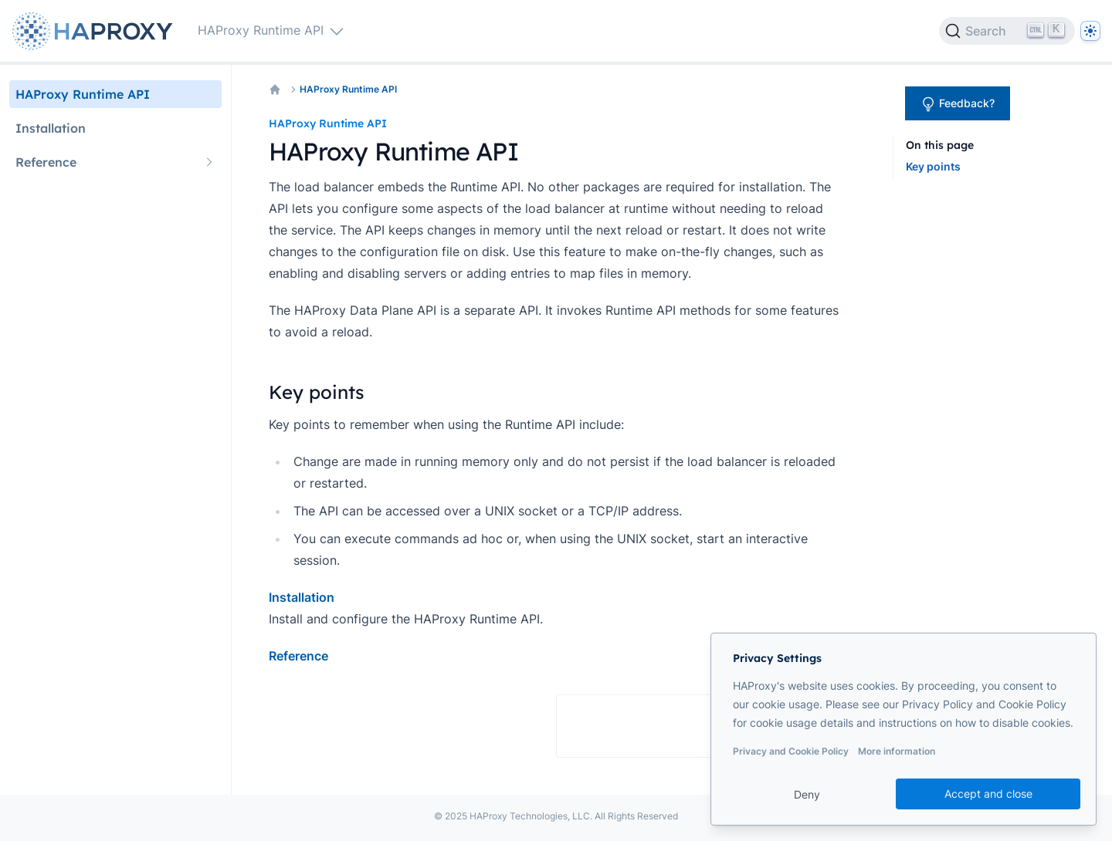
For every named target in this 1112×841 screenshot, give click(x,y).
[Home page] (95, 31)
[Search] (1007, 31)
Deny (807, 794)
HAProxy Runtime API (348, 89)
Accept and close (988, 793)
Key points (933, 166)
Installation (301, 597)
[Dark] (1090, 31)
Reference (298, 656)
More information (896, 751)
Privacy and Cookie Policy (791, 751)
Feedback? (957, 104)
